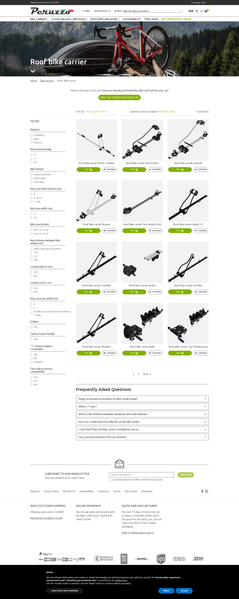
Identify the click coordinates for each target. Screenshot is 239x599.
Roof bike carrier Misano (96, 224)
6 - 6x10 (37, 198)
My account (131, 491)
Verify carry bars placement (47, 248)
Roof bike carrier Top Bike (96, 285)
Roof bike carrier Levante (188, 163)
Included (38, 362)
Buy (88, 169)
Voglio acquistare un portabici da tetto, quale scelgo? (108, 398)
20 (35, 162)
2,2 (35, 217)
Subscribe (186, 474)
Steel (36, 139)
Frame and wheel (42, 174)
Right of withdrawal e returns (138, 532)
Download (146, 491)
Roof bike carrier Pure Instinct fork (142, 224)
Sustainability (87, 491)
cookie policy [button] (121, 580)
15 (35, 154)
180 (35, 260)
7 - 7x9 (37, 201)
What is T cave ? (88, 406)
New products (103, 11)
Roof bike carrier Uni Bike (188, 285)
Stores (86, 11)
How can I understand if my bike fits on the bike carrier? (109, 421)
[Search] (152, 11)
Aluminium (39, 135)
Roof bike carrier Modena (97, 346)
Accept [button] (184, 590)
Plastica (38, 142)
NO (35, 276)
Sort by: (80, 111)
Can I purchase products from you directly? (102, 437)
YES (35, 272)
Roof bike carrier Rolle (142, 346)
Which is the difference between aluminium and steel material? (113, 414)
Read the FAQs (167, 111)
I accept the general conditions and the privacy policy (138, 479)
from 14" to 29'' (41, 233)
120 (35, 252)
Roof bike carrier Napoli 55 (188, 224)
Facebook (202, 491)
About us (35, 491)
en (203, 2)
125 (35, 256)
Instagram (206, 491)
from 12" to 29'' (41, 229)
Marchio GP (69, 491)
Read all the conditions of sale (46, 518)
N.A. (36, 377)
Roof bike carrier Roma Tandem (96, 163)
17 (35, 158)
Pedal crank (39, 178)
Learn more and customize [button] (64, 590)
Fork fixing (39, 182)
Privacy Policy (51, 491)
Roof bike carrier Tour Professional (188, 346)
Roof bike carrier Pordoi (142, 285)
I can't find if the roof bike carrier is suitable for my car (109, 429)
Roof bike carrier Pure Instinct (142, 163)
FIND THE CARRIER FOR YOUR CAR (119, 97)
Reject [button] (166, 590)
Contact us (103, 491)
